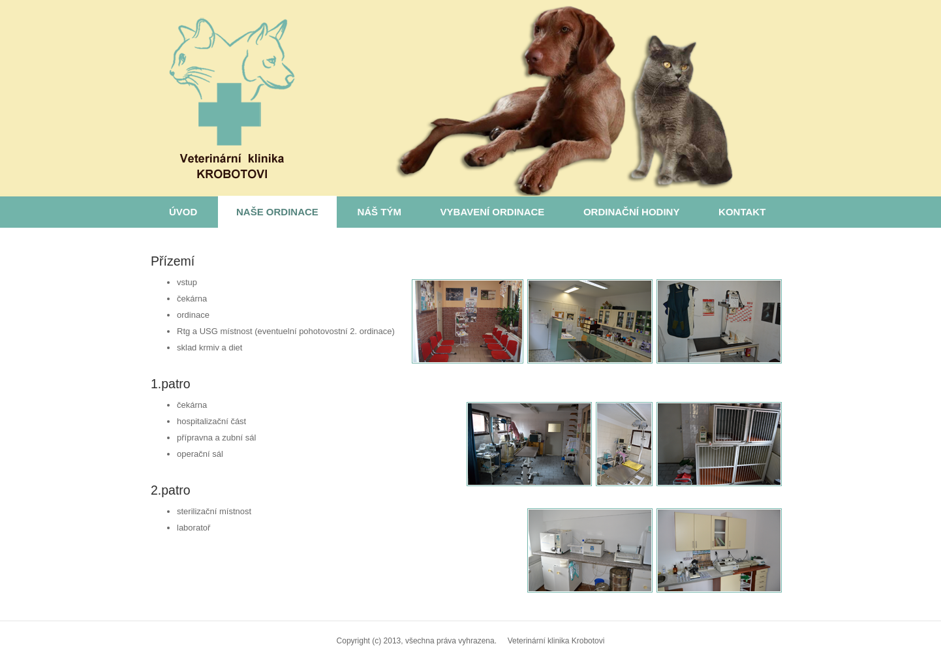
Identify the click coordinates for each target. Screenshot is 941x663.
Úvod (183, 211)
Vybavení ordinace (492, 211)
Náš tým (379, 211)
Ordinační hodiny (631, 211)
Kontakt (741, 211)
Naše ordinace (277, 211)
